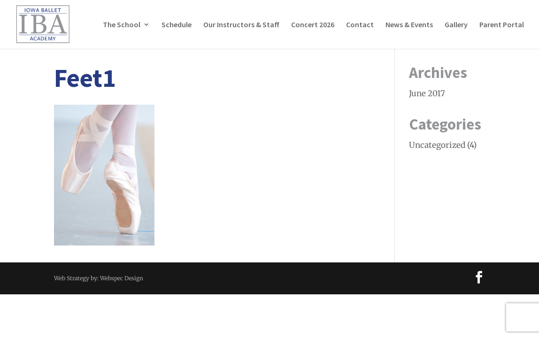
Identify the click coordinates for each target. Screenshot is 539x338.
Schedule (177, 25)
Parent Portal (501, 25)
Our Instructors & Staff (241, 25)
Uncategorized (437, 145)
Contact (360, 25)
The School (121, 25)
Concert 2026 (312, 25)
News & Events (409, 25)
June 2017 (427, 93)
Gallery (456, 25)
